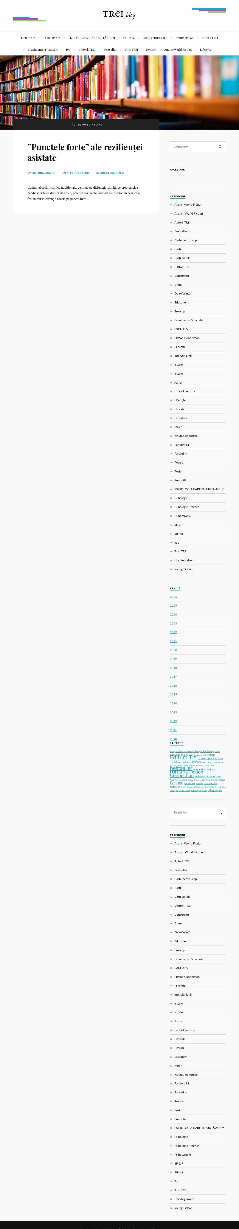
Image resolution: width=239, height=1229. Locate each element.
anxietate (211, 769)
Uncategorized (112, 172)
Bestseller (110, 49)
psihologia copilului (198, 755)
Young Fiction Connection (181, 751)
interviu (199, 783)
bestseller (181, 768)
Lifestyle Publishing (203, 751)
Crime (178, 284)
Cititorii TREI (87, 49)
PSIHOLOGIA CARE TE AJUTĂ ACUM (92, 38)
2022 (173, 632)
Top (68, 49)
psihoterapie (215, 790)
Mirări (178, 427)
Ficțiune (26, 38)
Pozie (177, 471)
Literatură (180, 418)
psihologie (195, 790)
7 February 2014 (78, 172)
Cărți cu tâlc (182, 258)
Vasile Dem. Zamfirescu (205, 776)
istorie (211, 754)
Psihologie (50, 38)
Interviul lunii (183, 355)
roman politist (208, 758)
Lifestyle (205, 49)
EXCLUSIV (181, 329)
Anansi (184, 780)
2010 (173, 739)
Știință (178, 533)
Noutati (151, 49)
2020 (173, 650)
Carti (177, 249)
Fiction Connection (187, 338)
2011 (173, 730)
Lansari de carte (184, 391)
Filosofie (180, 346)
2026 (173, 596)
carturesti (175, 786)
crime (183, 786)
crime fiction (207, 762)
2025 (173, 605)
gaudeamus (186, 762)
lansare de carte (210, 783)
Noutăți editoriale (186, 435)
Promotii (180, 480)
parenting (189, 783)
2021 (173, 641)
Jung (206, 786)
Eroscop (179, 311)
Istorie (178, 364)
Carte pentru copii (155, 38)
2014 (173, 703)
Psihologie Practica (186, 507)
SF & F (178, 524)
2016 (173, 685)
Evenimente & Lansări (43, 49)
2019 (173, 659)
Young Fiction (184, 38)
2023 (173, 623)
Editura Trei (184, 757)
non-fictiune (175, 762)
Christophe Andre (195, 787)
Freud (217, 751)
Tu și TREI (131, 49)
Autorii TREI (210, 38)
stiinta (204, 790)
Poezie (178, 462)
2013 (173, 712)
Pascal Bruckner (194, 780)
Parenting (180, 453)
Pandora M (181, 444)
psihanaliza (218, 779)
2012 (173, 721)
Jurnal (178, 382)
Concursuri (181, 275)
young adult (209, 766)
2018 (173, 667)
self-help (206, 780)
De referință (182, 293)
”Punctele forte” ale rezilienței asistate (85, 152)
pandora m (219, 762)
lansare (196, 761)
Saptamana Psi (183, 790)
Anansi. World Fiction (188, 213)
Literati (179, 409)
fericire (200, 766)
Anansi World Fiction (178, 49)
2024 (173, 614)
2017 (173, 676)
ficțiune (176, 782)
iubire (220, 758)
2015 (173, 694)
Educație (129, 38)
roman (177, 771)
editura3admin (43, 172)
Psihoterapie (182, 515)
